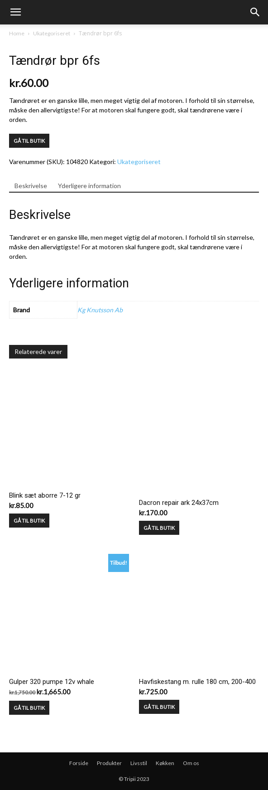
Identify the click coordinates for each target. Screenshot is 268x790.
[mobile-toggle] (15, 12)
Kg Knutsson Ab (100, 310)
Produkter (109, 763)
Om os (191, 763)
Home (16, 33)
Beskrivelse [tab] (30, 185)
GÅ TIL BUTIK (29, 141)
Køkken (165, 763)
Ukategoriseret (51, 33)
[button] (255, 12)
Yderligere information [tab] (89, 185)
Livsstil (138, 763)
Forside (78, 763)
